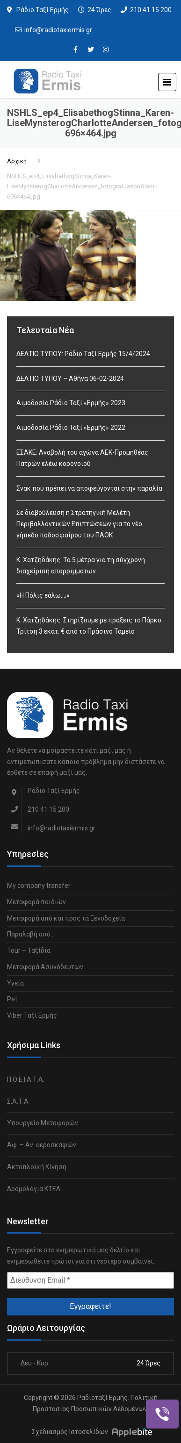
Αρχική (17, 160)
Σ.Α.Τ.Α (18, 1101)
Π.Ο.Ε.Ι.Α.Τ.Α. (25, 1079)
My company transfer (39, 885)
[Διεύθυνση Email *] (90, 1280)
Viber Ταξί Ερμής (32, 1015)
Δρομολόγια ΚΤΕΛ (33, 1189)
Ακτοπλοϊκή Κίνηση (36, 1167)
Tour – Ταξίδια (29, 950)
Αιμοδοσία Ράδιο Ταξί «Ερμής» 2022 (70, 427)
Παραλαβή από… (31, 934)
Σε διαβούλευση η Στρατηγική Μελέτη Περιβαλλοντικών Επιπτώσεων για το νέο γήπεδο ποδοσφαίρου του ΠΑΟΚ (79, 524)
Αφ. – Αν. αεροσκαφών (41, 1145)
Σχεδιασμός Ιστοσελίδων (70, 1432)
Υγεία (15, 983)
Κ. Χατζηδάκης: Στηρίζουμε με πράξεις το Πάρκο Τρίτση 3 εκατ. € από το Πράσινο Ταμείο (88, 625)
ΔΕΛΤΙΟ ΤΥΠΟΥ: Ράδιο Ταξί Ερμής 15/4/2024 (83, 353)
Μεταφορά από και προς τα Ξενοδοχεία (66, 918)
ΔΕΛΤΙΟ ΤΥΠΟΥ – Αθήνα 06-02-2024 (70, 378)
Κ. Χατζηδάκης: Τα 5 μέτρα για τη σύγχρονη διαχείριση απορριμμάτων (80, 565)
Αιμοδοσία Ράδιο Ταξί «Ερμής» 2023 (70, 403)
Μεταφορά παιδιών (36, 902)
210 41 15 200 (151, 10)
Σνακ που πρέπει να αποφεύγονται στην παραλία (89, 488)
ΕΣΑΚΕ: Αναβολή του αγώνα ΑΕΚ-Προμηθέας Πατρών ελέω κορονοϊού (82, 458)
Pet (12, 999)
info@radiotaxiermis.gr (58, 30)
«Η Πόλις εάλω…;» (43, 595)
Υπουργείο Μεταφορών (42, 1123)
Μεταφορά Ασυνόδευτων (45, 967)
